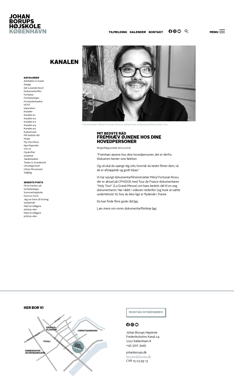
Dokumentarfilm (32, 91)
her (136, 201)
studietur (28, 156)
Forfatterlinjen (31, 98)
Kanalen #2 (30, 118)
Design (27, 84)
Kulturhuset (30, 132)
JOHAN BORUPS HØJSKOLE (28, 24)
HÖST (27, 105)
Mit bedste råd (31, 135)
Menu (214, 32)
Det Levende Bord (34, 88)
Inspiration (29, 108)
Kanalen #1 (29, 115)
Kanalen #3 (30, 122)
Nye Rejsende (31, 145)
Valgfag (28, 173)
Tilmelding (118, 32)
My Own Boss (31, 142)
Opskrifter (29, 152)
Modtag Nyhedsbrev (146, 312)
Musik (27, 139)
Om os (27, 149)
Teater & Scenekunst (35, 162)
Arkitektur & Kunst (34, 81)
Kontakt (156, 32)
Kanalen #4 (30, 125)
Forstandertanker (33, 101)
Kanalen (64, 62)
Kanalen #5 (30, 129)
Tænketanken (31, 159)
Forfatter (29, 95)
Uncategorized (32, 166)
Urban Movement (33, 169)
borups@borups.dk (138, 356)
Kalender (138, 32)
